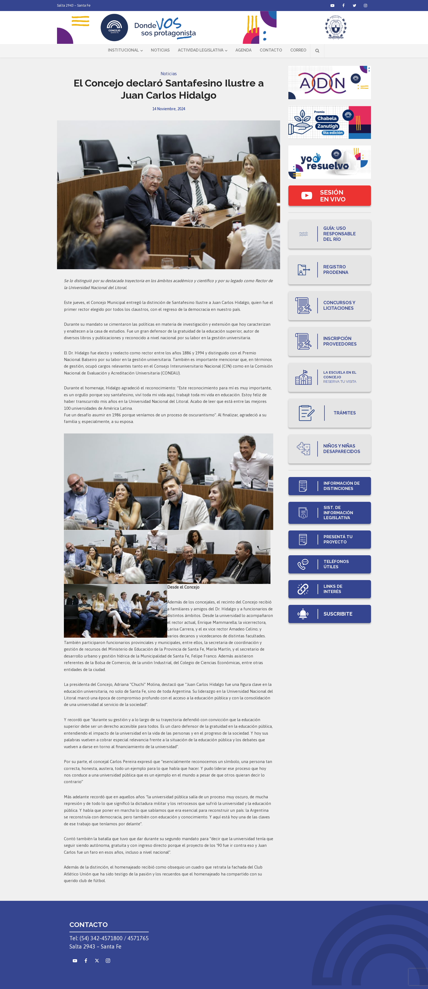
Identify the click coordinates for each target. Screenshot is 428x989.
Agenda (243, 50)
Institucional (123, 50)
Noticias (160, 50)
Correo (298, 50)
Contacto (271, 50)
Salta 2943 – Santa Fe (74, 5)
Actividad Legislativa (200, 50)
